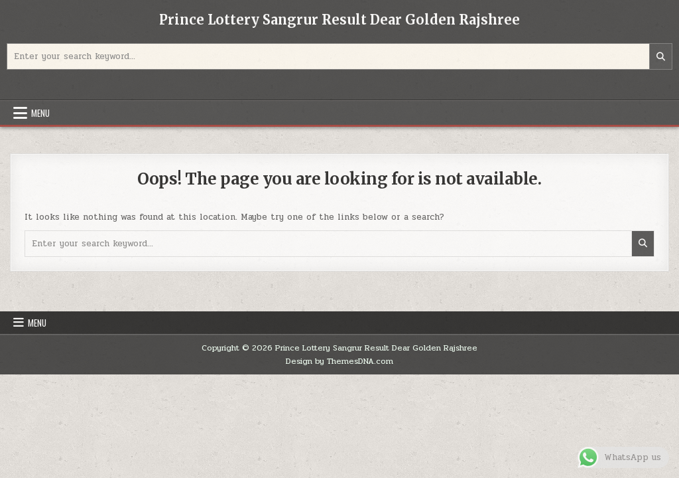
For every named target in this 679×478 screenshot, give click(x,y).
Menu (40, 113)
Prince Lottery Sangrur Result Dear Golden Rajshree (339, 19)
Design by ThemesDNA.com (339, 361)
